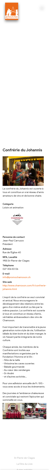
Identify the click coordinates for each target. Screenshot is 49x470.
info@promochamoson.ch (17, 277)
